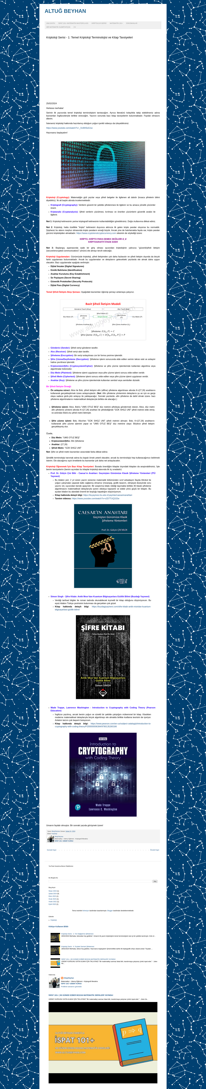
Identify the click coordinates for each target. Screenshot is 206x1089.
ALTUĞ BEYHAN (65, 11)
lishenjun (86, 911)
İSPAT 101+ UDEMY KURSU (64, 841)
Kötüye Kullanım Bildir (58, 926)
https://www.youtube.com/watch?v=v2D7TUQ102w (95, 498)
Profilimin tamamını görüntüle (71, 987)
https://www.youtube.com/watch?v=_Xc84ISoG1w (69, 128)
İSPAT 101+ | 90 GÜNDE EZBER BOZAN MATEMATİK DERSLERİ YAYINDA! (88, 959)
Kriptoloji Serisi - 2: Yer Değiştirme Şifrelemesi (77, 934)
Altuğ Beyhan (69, 978)
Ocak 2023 (52, 899)
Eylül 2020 (52, 904)
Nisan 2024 (53, 891)
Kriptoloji (54, 833)
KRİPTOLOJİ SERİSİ (99, 23)
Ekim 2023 (52, 896)
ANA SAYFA (50, 23)
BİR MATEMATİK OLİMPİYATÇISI (58, 27)
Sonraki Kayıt (51, 850)
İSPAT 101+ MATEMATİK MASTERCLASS (73, 23)
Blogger (110, 911)
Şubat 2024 (53, 894)
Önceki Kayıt (154, 850)
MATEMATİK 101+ (116, 23)
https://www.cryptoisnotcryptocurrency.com (96, 233)
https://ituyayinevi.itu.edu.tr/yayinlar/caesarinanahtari (107, 495)
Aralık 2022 (53, 902)
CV (75, 27)
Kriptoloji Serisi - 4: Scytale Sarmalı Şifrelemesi (77, 946)
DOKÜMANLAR (131, 23)
